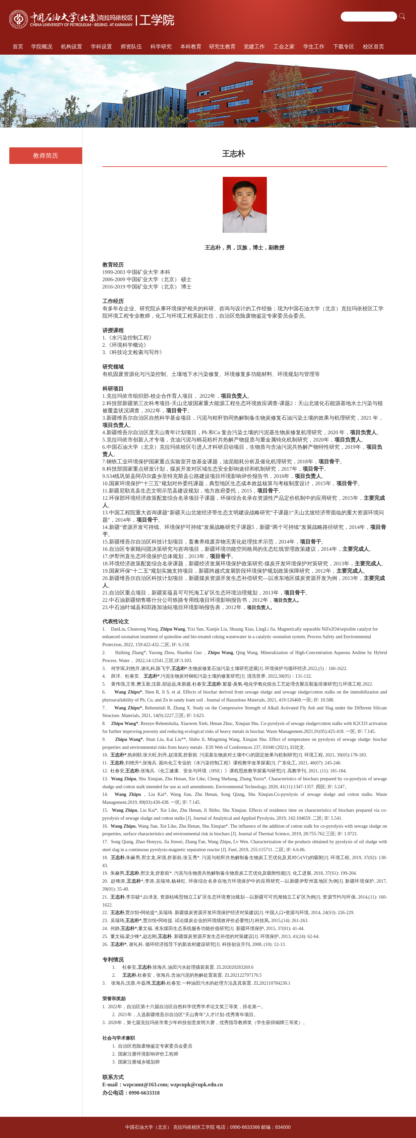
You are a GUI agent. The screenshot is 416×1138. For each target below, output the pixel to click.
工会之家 (284, 46)
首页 (18, 46)
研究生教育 (222, 46)
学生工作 (314, 46)
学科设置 (101, 46)
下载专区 (343, 46)
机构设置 (71, 46)
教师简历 (45, 155)
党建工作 (254, 46)
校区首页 (373, 46)
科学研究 (161, 46)
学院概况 (41, 46)
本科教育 (191, 46)
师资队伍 (131, 46)
